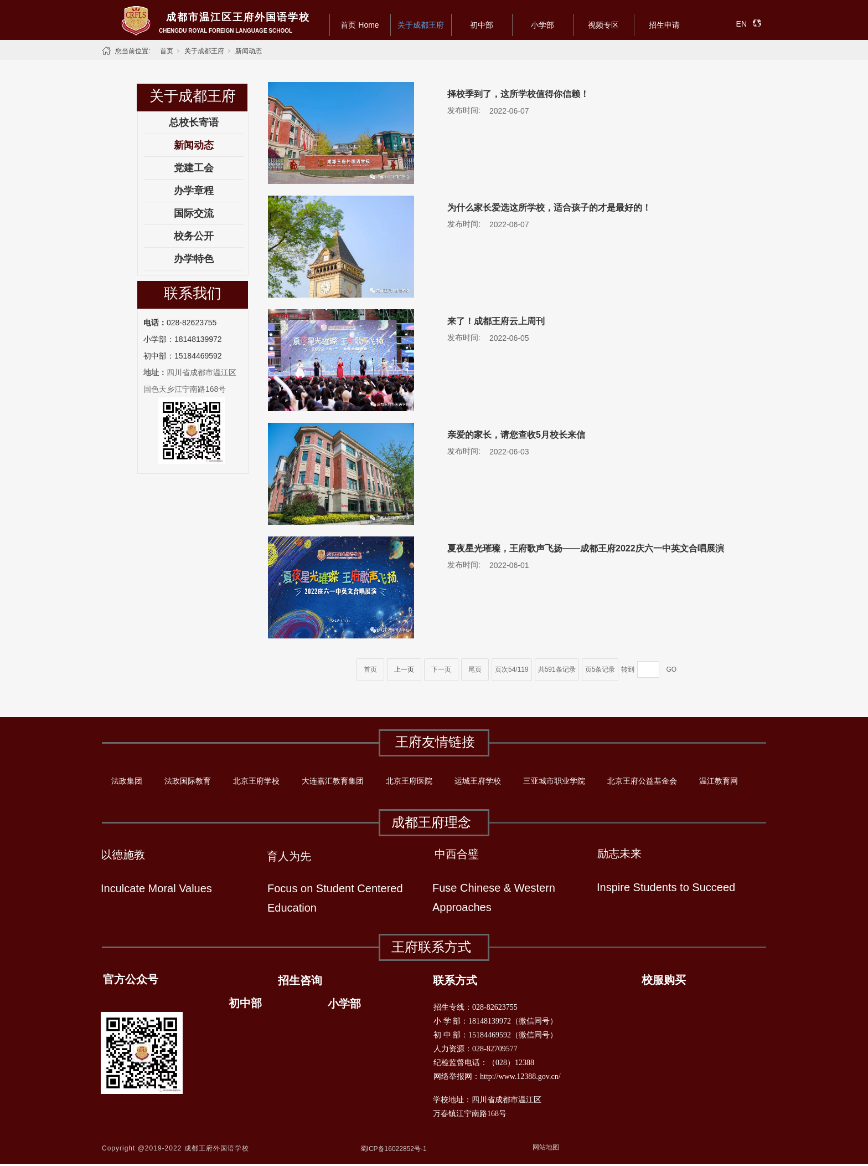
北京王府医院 (409, 780)
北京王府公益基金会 (642, 780)
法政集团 (126, 780)
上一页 (404, 669)
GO (671, 669)
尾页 (475, 669)
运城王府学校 (477, 780)
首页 (166, 51)
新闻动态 (248, 51)
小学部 (542, 25)
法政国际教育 (187, 780)
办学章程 (194, 190)
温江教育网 (718, 780)
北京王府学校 (256, 780)
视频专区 (603, 25)
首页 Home (359, 25)
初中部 (481, 25)
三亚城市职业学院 (554, 780)
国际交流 (194, 213)
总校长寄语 (194, 122)
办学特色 (194, 258)
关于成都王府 (420, 25)
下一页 (441, 669)
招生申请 (664, 25)
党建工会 (194, 167)
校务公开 (194, 236)
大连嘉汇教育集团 (333, 780)
